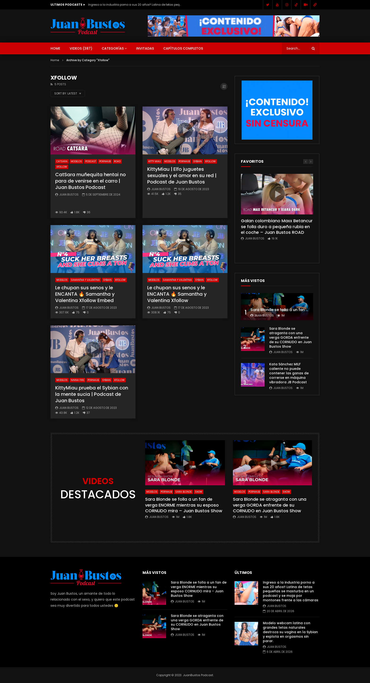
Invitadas (145, 48)
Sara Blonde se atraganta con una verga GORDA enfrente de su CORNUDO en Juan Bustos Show (290, 337)
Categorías (113, 48)
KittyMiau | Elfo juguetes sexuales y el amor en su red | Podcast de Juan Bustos (181, 175)
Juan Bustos (69, 194)
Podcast (90, 161)
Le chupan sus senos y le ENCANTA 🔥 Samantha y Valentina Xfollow (177, 294)
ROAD (117, 161)
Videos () (81, 48)
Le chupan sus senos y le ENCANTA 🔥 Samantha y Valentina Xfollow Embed (85, 294)
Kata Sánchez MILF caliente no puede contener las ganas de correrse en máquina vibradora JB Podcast (289, 373)
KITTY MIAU (154, 161)
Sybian (197, 161)
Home (55, 48)
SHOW (198, 492)
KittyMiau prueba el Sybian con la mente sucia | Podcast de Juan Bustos (91, 394)
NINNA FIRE (77, 380)
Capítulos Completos (183, 48)
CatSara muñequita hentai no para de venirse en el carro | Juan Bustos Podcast (90, 181)
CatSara (61, 161)
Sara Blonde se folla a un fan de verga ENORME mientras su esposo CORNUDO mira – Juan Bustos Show (183, 505)
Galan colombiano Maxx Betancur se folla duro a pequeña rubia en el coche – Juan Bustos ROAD (277, 226)
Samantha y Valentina (85, 280)
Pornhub (105, 161)
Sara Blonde (183, 492)
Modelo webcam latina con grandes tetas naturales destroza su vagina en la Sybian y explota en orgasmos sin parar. (290, 632)
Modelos (76, 161)
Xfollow (61, 167)
